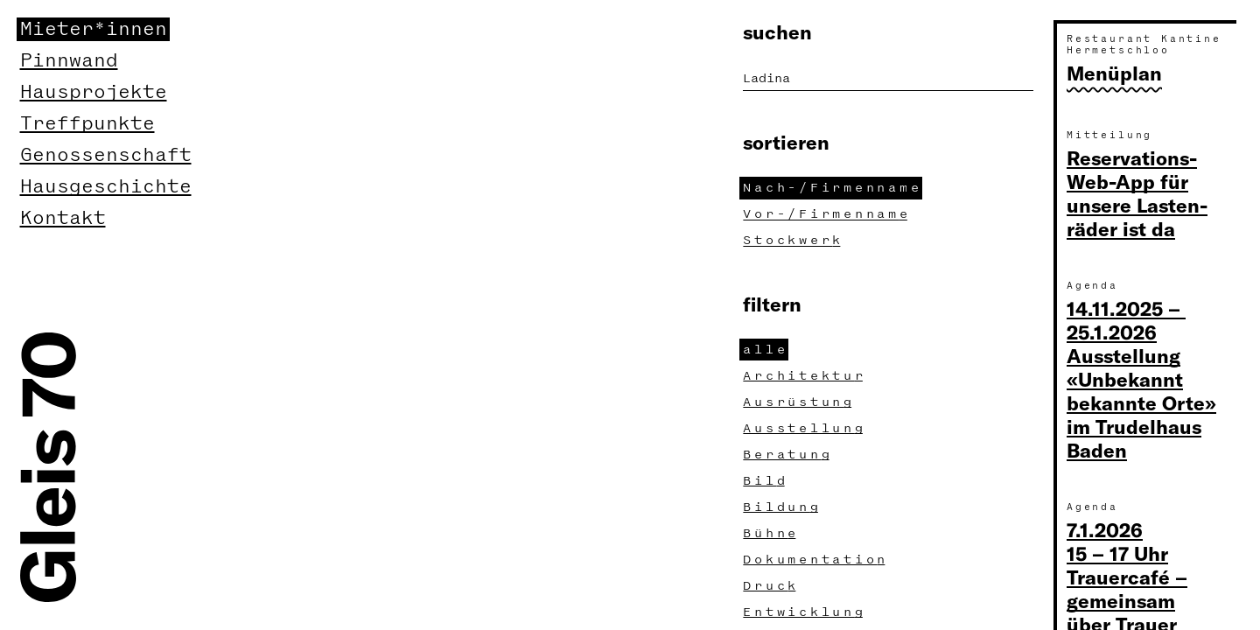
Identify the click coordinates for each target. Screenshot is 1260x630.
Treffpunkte (87, 124)
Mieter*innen (93, 29)
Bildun (782, 507)
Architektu (804, 376)
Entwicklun (804, 612)
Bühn (771, 533)
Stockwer (793, 240)
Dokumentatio (816, 559)
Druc (771, 586)
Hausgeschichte (106, 187)
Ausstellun (804, 428)
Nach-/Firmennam (832, 188)
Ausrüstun (799, 402)
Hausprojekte (93, 92)
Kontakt (63, 218)
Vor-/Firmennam (827, 214)
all (765, 349)
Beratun (788, 455)
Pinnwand (69, 61)
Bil (765, 481)
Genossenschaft (106, 155)
